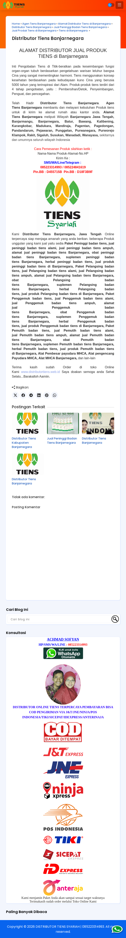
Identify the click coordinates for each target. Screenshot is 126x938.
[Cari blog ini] (59, 619)
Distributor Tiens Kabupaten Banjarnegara (24, 442)
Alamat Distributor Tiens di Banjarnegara (84, 24)
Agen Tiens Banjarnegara (39, 24)
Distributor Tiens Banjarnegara (32, 27)
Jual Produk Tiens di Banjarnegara (34, 30)
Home (16, 24)
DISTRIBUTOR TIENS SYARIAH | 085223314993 (70, 926)
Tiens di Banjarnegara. (73, 30)
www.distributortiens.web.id (40, 372)
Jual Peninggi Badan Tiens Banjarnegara (80, 27)
